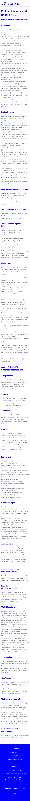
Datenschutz (16, 788)
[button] (28, 3)
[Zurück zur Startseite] (10, 3)
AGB (24, 788)
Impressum (8, 788)
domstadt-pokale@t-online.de (17, 780)
